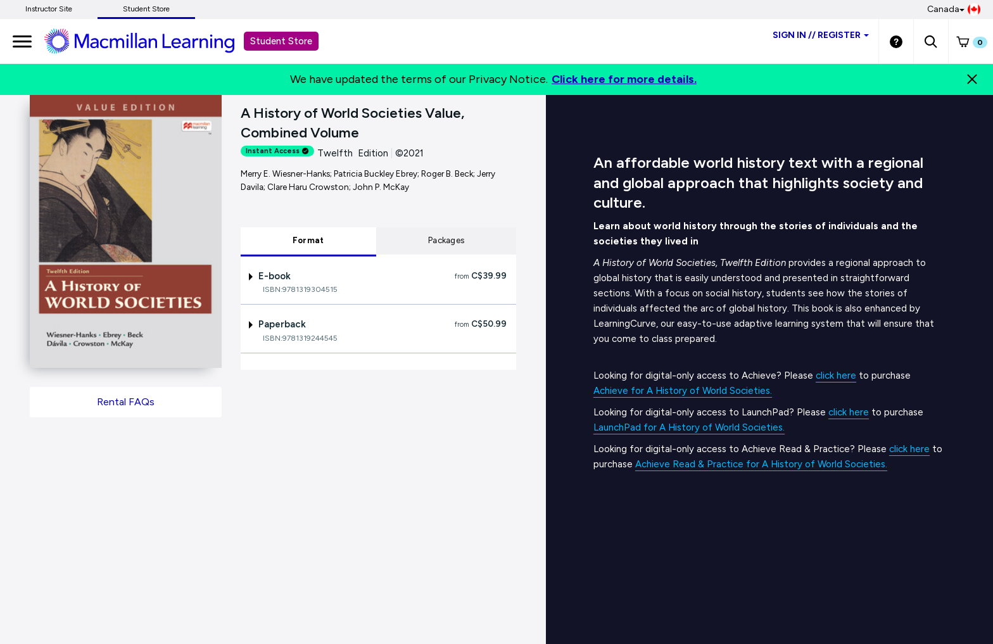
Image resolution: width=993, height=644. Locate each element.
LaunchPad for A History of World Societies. (689, 427)
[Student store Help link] (896, 41)
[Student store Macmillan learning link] (149, 40)
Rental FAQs (126, 402)
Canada (953, 9)
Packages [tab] (446, 240)
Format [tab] (308, 240)
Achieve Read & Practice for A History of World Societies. (761, 464)
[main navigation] (22, 41)
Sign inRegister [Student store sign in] (821, 35)
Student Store (146, 8)
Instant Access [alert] (277, 151)
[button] (930, 41)
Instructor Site (48, 8)
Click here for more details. (624, 79)
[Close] (972, 79)
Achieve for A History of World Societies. (682, 390)
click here (836, 375)
